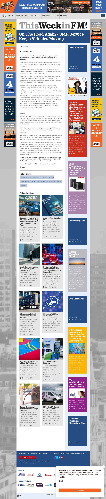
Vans (44, 177)
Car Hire (33, 181)
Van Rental (57, 181)
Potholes (51, 177)
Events (27, 15)
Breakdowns (25, 181)
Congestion (37, 177)
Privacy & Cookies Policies (78, 494)
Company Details (50, 494)
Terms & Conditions (63, 494)
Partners (56, 15)
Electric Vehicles (26, 177)
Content (11, 15)
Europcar (24, 185)
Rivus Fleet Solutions (45, 181)
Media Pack (64, 15)
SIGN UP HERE (27, 457)
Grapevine (19, 15)
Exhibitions (46, 15)
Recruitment (36, 15)
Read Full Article (26, 240)
